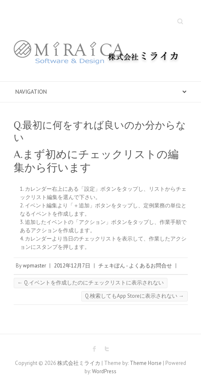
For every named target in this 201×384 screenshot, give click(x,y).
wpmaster (34, 265)
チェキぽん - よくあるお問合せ (135, 265)
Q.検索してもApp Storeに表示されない (134, 295)
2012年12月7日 (72, 265)
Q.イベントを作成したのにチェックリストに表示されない (90, 282)
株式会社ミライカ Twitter (107, 349)
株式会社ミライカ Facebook (94, 349)
